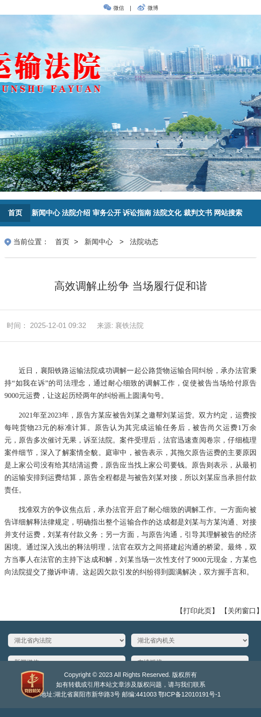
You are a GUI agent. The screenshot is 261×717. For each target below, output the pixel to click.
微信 (114, 8)
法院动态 (144, 242)
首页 (62, 242)
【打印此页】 (197, 611)
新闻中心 (98, 242)
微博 (147, 8)
